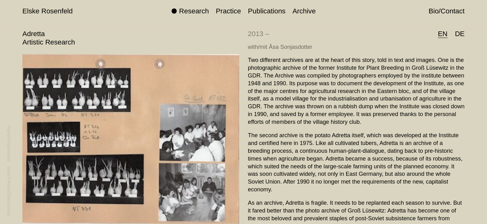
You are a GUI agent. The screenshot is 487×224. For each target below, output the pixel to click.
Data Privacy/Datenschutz (9, 191)
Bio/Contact (447, 11)
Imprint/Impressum (9, 143)
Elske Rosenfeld (47, 11)
